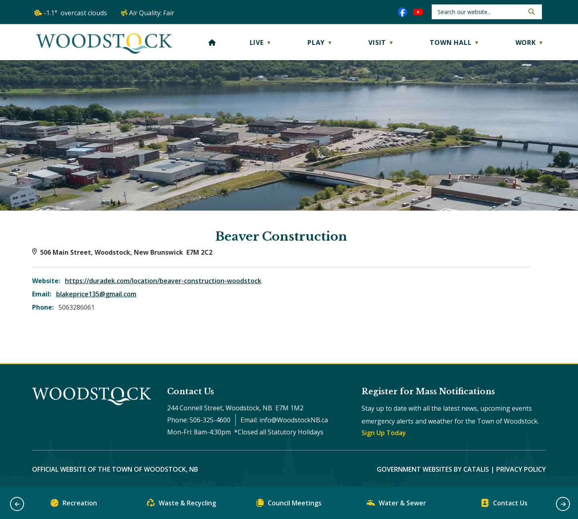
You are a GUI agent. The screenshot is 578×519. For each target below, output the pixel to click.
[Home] (212, 42)
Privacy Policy (521, 469)
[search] (480, 12)
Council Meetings (289, 505)
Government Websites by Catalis (433, 469)
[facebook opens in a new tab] (402, 12)
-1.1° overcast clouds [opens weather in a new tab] (75, 12)
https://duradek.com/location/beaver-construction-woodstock (163, 280)
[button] (531, 12)
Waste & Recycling (181, 505)
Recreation (74, 505)
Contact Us (504, 505)
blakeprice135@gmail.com (96, 294)
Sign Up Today (384, 432)
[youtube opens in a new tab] (418, 12)
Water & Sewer (396, 505)
